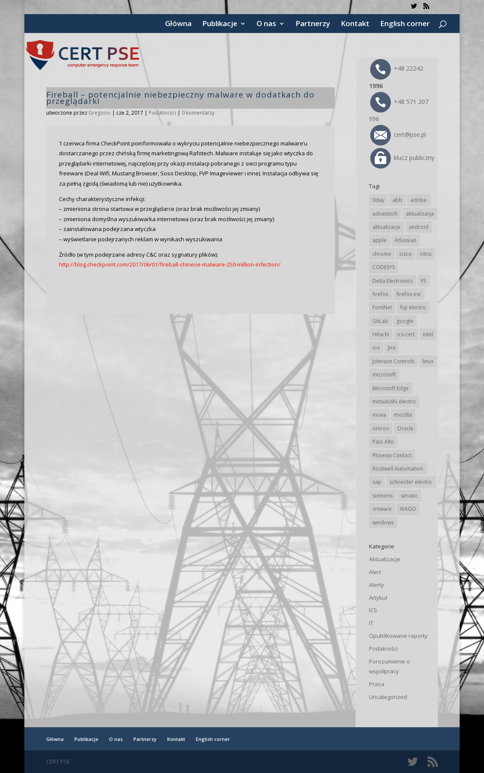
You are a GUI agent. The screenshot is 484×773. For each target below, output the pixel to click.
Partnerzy (312, 24)
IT (371, 623)
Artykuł (378, 597)
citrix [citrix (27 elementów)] (425, 254)
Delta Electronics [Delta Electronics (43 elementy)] (392, 280)
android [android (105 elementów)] (418, 227)
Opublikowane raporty (398, 636)
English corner (405, 24)
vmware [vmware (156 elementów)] (382, 508)
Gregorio (100, 112)
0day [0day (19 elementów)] (378, 200)
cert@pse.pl (398, 134)
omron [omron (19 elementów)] (380, 428)
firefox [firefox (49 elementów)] (380, 294)
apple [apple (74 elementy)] (379, 240)
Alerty (376, 585)
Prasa (376, 684)
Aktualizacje (384, 559)
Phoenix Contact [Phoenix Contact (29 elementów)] (392, 455)
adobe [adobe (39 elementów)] (418, 200)
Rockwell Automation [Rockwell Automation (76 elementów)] (397, 468)
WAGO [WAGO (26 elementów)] (408, 508)
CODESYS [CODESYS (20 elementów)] (383, 267)
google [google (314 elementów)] (404, 321)
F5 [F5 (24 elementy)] (423, 280)
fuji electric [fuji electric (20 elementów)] (413, 307)
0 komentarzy (198, 112)
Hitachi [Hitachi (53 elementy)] (380, 334)
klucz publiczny (402, 158)
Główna (178, 24)
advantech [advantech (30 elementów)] (385, 213)
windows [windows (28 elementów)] (383, 522)
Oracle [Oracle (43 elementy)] (405, 428)
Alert (375, 572)
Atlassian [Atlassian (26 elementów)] (405, 240)
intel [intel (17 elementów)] (428, 334)
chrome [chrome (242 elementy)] (381, 254)
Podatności (162, 112)
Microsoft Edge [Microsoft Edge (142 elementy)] (390, 388)
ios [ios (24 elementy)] (376, 347)
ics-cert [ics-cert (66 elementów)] (406, 334)
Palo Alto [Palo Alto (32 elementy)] (383, 441)
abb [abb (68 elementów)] (397, 200)
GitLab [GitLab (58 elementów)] (380, 321)
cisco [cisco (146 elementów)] (405, 254)
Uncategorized (388, 697)
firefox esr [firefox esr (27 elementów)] (408, 294)
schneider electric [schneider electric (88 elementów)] (411, 482)
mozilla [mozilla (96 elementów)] (403, 414)
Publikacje (219, 24)
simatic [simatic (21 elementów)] (409, 495)
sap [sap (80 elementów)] (376, 482)
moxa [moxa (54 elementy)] (379, 414)
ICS (373, 610)
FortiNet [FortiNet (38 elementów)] (382, 307)
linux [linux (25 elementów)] (428, 361)
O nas (266, 24)
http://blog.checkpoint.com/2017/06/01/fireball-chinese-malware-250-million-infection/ (169, 264)
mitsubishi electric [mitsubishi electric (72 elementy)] (394, 401)
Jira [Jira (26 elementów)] (391, 347)
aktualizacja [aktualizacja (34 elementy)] (420, 213)
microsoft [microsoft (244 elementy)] (384, 374)
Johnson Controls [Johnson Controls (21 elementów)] (393, 361)
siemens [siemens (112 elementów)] (382, 495)
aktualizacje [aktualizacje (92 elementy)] (386, 227)
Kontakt (355, 24)
